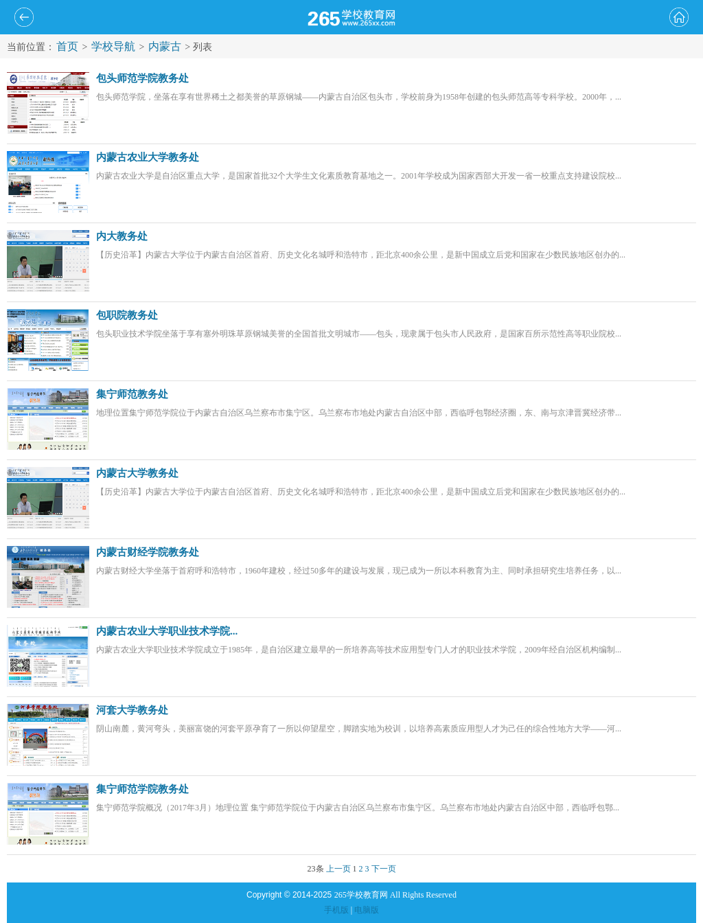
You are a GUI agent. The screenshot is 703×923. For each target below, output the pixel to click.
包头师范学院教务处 (142, 78)
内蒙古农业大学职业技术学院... (167, 631)
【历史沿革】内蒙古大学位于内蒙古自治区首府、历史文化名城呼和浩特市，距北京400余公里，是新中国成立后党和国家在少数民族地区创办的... (360, 255)
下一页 (383, 869)
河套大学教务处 (132, 710)
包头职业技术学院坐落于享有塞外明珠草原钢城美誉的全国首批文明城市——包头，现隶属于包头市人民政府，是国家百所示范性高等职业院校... (358, 334)
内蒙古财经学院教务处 (147, 552)
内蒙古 (164, 46)
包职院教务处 (127, 315)
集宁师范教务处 (132, 394)
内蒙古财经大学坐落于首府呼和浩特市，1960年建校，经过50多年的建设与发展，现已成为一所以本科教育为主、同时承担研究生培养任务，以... (358, 571)
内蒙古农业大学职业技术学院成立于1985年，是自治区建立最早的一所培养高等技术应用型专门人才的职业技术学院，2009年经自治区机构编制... (358, 649)
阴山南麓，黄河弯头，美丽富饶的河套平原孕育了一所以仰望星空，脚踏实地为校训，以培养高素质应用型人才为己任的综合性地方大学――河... (358, 728)
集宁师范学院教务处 (142, 789)
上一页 (338, 869)
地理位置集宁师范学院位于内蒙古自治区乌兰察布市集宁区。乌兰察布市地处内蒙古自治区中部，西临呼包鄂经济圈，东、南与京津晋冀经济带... (358, 413)
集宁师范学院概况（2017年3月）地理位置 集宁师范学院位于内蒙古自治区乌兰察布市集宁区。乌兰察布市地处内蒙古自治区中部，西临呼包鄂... (357, 807)
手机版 (336, 910)
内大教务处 (122, 236)
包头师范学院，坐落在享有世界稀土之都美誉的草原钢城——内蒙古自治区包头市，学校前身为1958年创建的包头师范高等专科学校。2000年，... (358, 97)
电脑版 (366, 910)
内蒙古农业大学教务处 (147, 157)
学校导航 (113, 46)
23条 (316, 869)
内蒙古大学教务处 (137, 473)
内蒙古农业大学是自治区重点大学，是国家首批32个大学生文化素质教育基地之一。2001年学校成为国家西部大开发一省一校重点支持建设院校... (358, 176)
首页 (67, 46)
